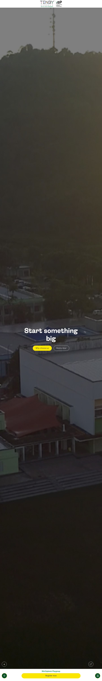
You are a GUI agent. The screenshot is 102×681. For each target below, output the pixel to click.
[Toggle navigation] (97, 675)
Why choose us (42, 348)
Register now (51, 676)
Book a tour (61, 348)
